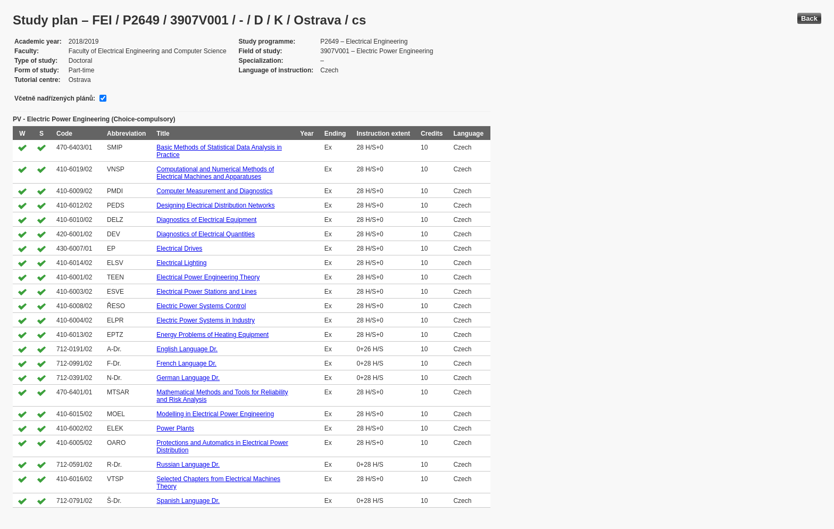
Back (809, 18)
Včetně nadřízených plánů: (54, 98)
